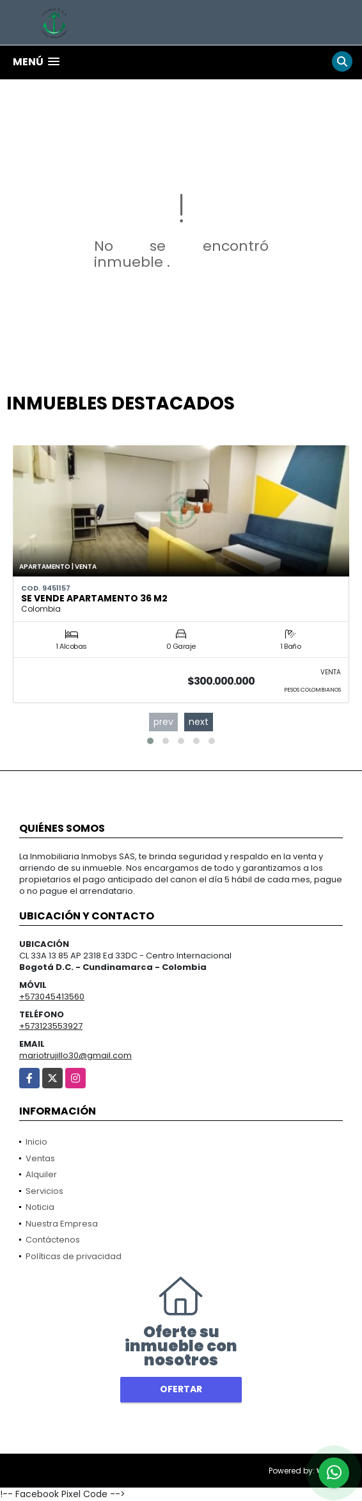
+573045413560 (51, 996)
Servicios (44, 1191)
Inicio (36, 1142)
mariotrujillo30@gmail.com (75, 1055)
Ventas (40, 1158)
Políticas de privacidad (74, 1256)
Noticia (40, 1207)
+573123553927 (51, 1026)
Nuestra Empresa (62, 1224)
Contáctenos (53, 1240)
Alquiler (41, 1174)
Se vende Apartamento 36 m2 (94, 598)
